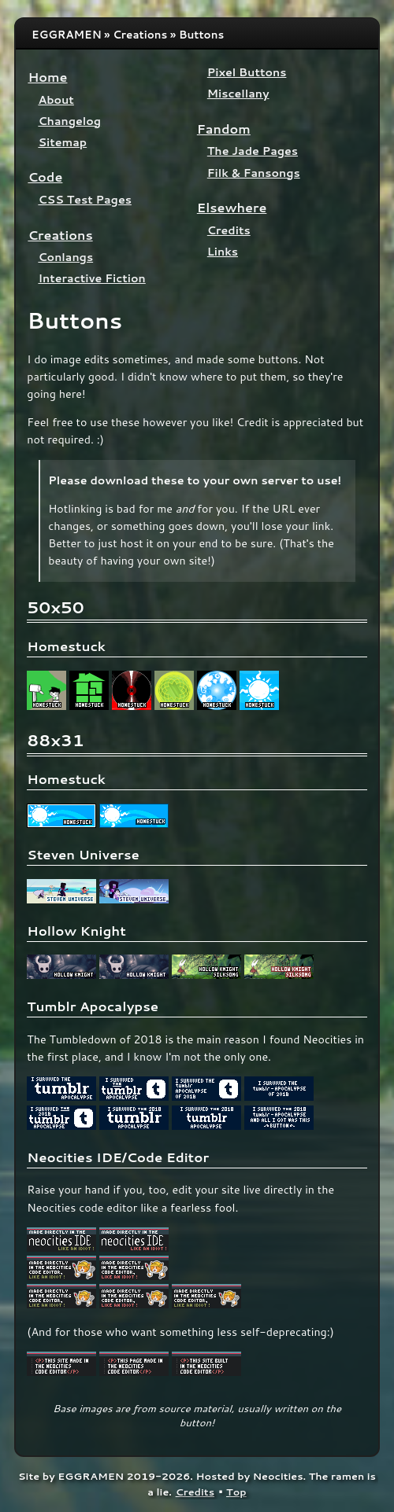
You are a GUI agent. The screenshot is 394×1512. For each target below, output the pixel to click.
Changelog (69, 120)
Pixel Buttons (247, 72)
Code (45, 176)
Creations (60, 235)
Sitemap (62, 142)
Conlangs (65, 256)
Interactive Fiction (91, 278)
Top (236, 1491)
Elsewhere (232, 207)
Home (47, 77)
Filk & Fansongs (253, 172)
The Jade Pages (252, 150)
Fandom (224, 129)
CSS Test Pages (85, 199)
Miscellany (238, 93)
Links (222, 251)
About (55, 99)
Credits (229, 230)
